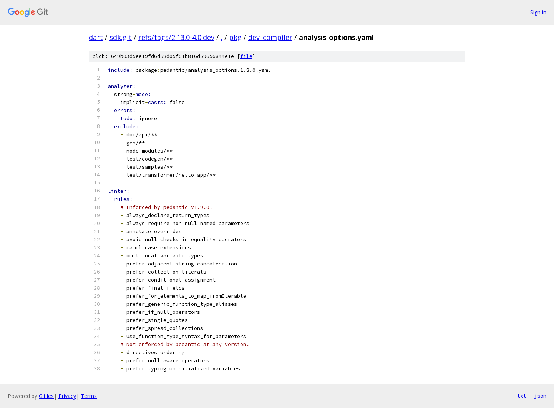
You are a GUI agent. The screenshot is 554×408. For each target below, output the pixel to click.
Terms (89, 396)
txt (521, 395)
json (540, 395)
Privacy (67, 396)
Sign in (538, 12)
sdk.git (120, 37)
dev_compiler (270, 37)
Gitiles (46, 396)
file (246, 56)
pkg (235, 37)
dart (96, 37)
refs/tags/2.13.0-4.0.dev (176, 37)
